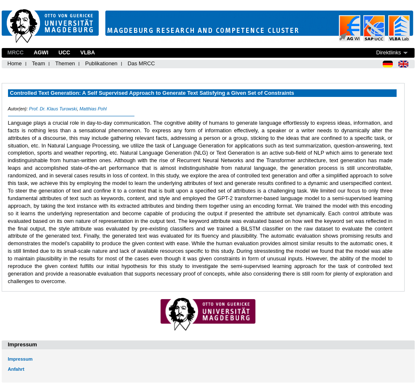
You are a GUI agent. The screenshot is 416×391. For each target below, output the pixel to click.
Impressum (20, 359)
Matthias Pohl (93, 108)
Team (38, 63)
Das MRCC (141, 63)
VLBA (87, 52)
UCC (64, 52)
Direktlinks (388, 52)
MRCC (16, 52)
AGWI (41, 52)
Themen (65, 63)
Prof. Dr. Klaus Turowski (53, 108)
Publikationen (101, 63)
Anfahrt (16, 369)
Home (15, 63)
